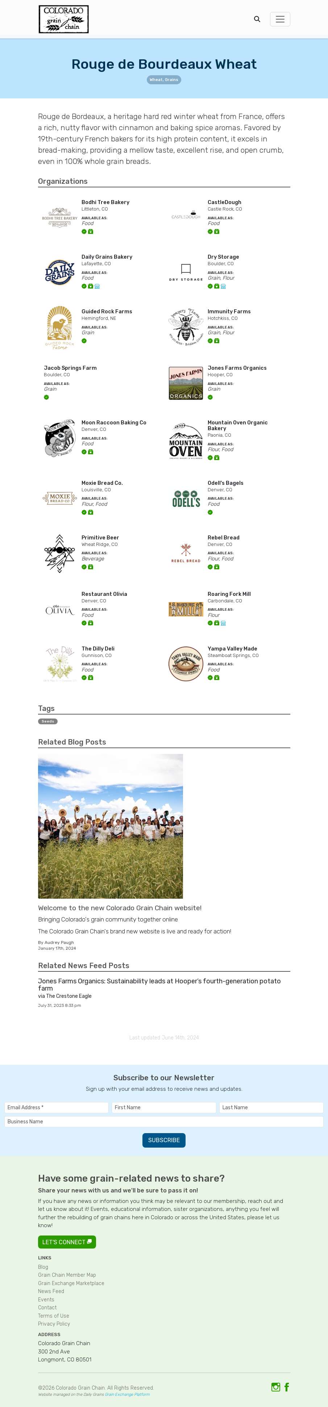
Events (46, 1300)
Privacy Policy (54, 1324)
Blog (43, 1267)
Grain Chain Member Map (67, 1275)
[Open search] (257, 19)
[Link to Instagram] (276, 1387)
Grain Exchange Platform (127, 1394)
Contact (47, 1308)
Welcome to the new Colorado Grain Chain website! (120, 908)
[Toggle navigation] (280, 19)
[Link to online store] (98, 286)
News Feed (51, 1291)
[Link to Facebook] (286, 1387)
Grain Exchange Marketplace (71, 1283)
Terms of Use (53, 1316)
